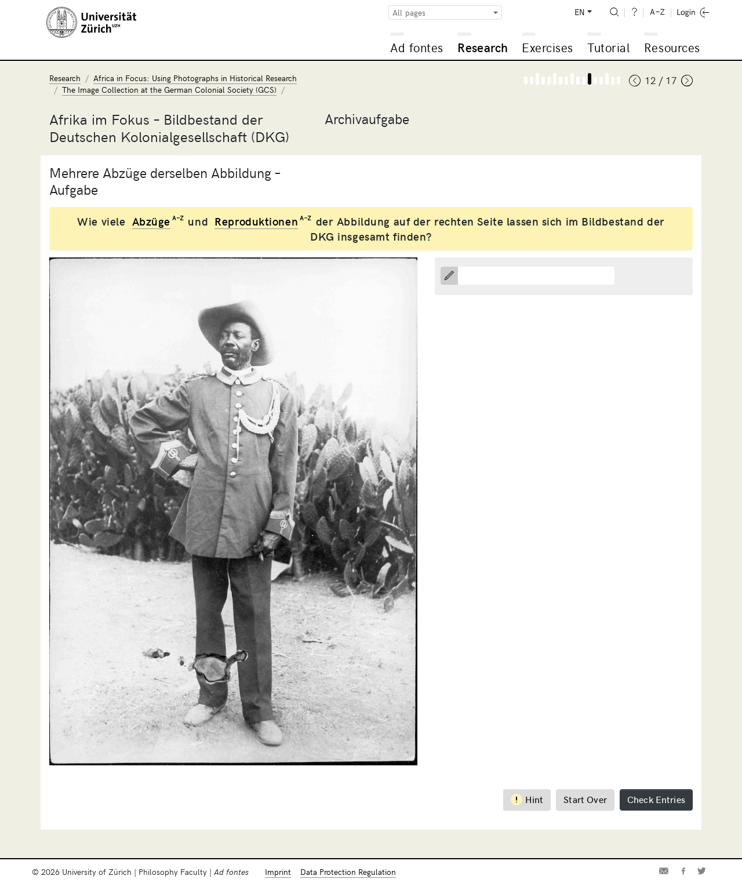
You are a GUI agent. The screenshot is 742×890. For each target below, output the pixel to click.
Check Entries (656, 799)
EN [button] (579, 11)
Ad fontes (416, 47)
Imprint (278, 871)
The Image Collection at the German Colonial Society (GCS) (169, 89)
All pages (408, 12)
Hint (527, 799)
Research (482, 47)
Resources (672, 47)
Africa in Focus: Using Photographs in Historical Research (195, 77)
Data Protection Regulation (348, 871)
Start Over (585, 799)
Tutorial (608, 47)
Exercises (547, 47)
